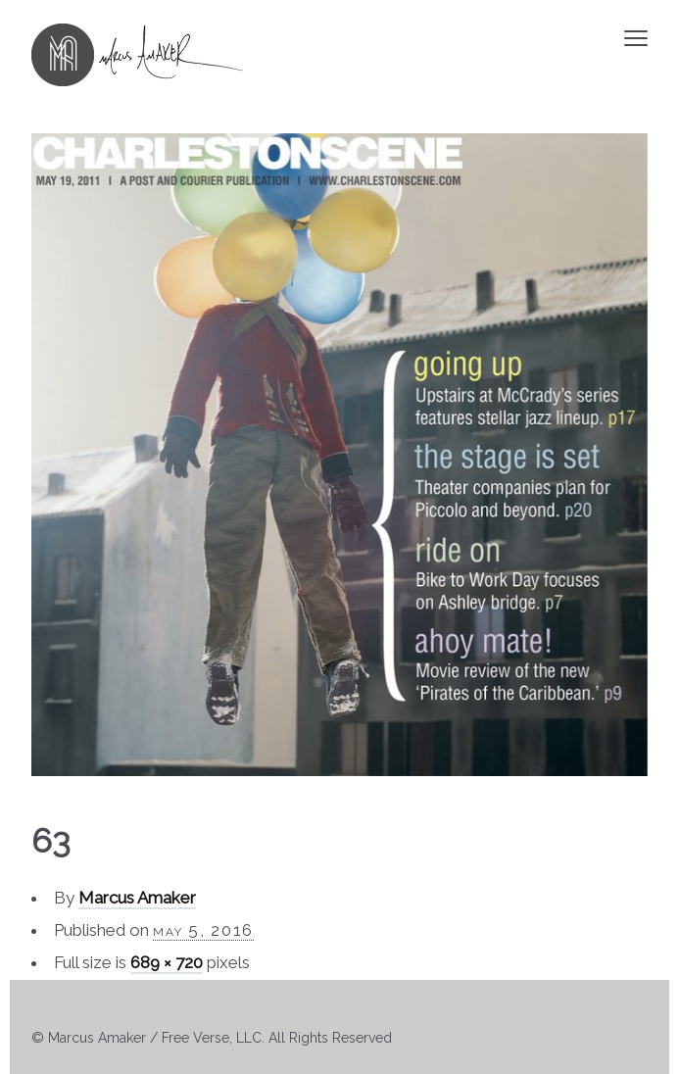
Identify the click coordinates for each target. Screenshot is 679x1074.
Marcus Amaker (137, 897)
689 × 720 (166, 962)
